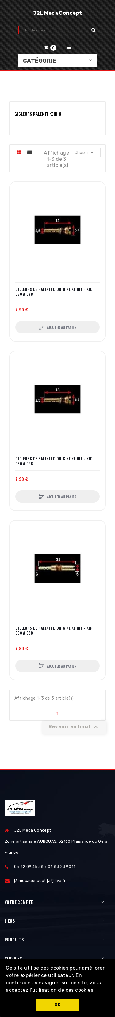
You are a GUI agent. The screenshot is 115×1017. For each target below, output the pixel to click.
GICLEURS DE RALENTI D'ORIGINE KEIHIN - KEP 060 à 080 (54, 630)
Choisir (85, 152)
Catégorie (39, 60)
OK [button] (57, 1004)
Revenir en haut (73, 727)
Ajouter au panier (61, 327)
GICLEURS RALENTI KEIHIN (37, 113)
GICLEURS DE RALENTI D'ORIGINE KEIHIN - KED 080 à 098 (54, 461)
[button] (97, 991)
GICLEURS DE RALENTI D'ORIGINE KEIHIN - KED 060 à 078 (54, 292)
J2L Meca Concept (57, 13)
